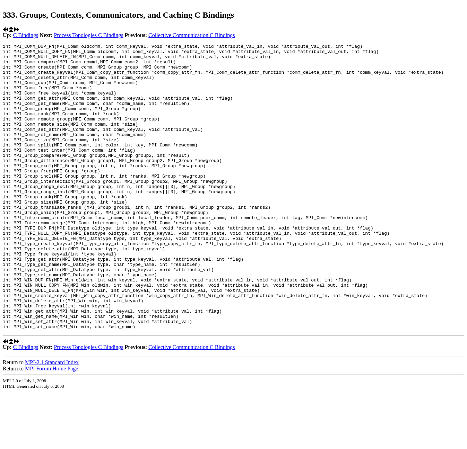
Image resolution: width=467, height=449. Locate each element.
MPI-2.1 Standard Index (52, 419)
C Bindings (25, 35)
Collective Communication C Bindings (191, 35)
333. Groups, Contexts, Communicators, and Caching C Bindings (118, 14)
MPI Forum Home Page (51, 426)
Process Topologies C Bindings (88, 35)
